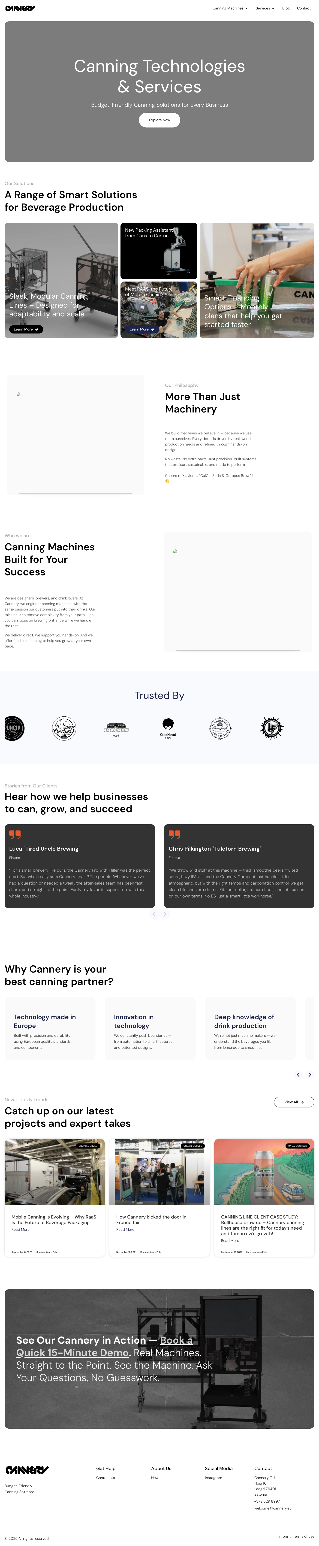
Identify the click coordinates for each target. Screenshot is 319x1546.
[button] (154, 914)
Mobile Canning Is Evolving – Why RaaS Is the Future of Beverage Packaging (54, 1219)
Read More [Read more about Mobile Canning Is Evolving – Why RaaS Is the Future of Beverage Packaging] (21, 1229)
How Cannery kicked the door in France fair (151, 1219)
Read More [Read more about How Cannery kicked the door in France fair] (125, 1229)
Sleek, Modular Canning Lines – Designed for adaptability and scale (48, 305)
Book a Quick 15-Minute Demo (104, 1346)
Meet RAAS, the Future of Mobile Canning (149, 291)
